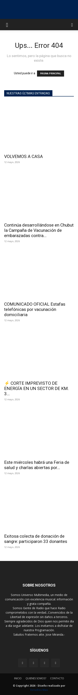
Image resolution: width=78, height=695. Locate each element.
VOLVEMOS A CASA (23, 156)
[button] (7, 24)
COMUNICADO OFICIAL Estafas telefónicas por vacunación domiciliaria (34, 309)
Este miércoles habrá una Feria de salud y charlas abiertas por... (36, 465)
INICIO (18, 678)
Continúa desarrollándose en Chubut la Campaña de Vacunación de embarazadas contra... (39, 230)
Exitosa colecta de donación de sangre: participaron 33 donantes (35, 539)
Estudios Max (39, 690)
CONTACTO (57, 678)
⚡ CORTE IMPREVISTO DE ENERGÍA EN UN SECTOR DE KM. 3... (36, 388)
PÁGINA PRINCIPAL (50, 73)
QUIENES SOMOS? (36, 678)
